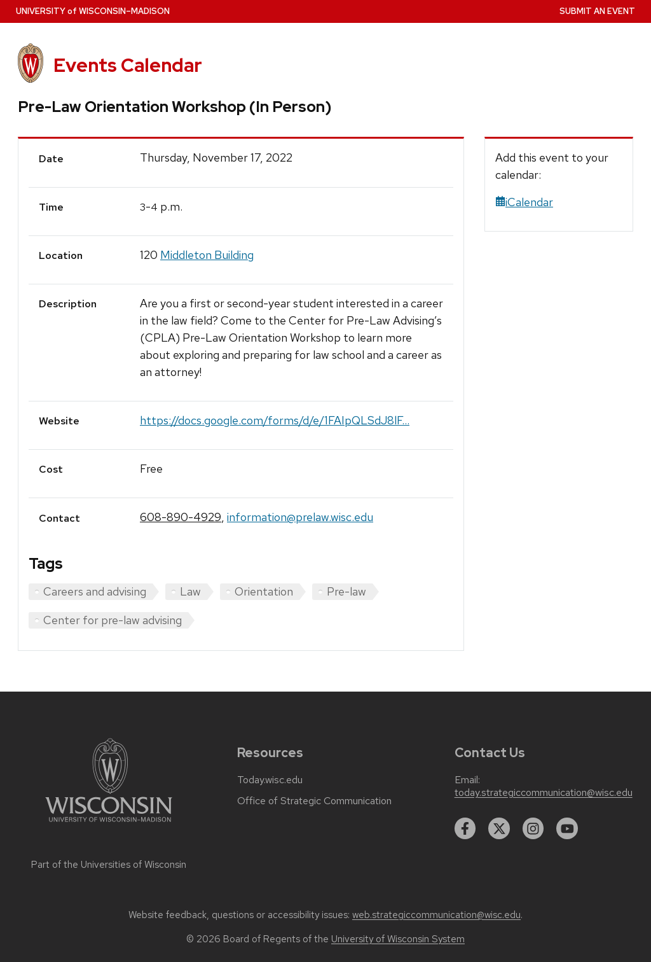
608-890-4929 (180, 517)
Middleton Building (207, 254)
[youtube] (567, 828)
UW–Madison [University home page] (93, 11)
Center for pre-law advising (112, 620)
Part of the (108, 864)
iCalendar (524, 202)
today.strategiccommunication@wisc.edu (544, 792)
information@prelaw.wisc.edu (300, 517)
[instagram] (533, 828)
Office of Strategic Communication (314, 801)
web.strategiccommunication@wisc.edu (436, 915)
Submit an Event (597, 11)
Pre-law (346, 591)
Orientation (264, 591)
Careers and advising (94, 591)
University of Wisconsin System (398, 939)
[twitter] (499, 828)
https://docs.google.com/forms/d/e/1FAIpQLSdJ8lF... (274, 420)
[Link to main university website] (108, 824)
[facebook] (465, 828)
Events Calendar (127, 65)
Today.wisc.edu (270, 780)
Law (190, 591)
